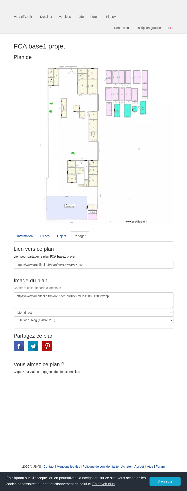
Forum (95, 16)
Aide (80, 16)
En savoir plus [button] (103, 484)
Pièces (45, 236)
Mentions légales (68, 466)
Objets (61, 236)
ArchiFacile (23, 16)
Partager (80, 236)
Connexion (121, 28)
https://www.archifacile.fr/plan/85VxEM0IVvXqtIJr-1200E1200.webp (93, 300)
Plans (111, 16)
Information (25, 236)
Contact (48, 466)
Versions (65, 16)
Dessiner (46, 16)
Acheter (126, 466)
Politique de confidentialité (101, 466)
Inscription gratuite (148, 28)
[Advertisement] (51, 423)
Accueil (139, 466)
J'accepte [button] (165, 481)
